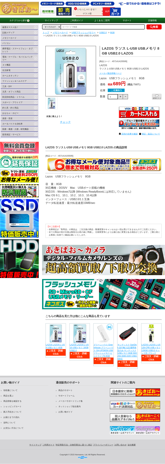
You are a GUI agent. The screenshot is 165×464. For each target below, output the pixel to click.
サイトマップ (51, 20)
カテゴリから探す (19, 20)
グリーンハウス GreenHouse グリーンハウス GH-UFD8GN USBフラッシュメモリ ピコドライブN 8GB (103, 350)
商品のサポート (65, 390)
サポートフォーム (66, 396)
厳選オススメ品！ (10, 27)
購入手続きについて (12, 412)
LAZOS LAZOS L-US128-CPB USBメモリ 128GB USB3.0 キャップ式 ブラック (150, 349)
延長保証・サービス (11, 134)
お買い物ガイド (65, 412)
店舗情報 (152, 20)
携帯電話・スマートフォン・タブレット (17, 50)
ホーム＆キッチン (10, 76)
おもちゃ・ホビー (10, 113)
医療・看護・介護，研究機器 (15, 129)
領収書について (10, 390)
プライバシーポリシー (103, 445)
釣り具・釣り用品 (10, 108)
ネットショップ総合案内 (69, 406)
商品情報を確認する (12, 401)
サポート (127, 20)
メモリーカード (9, 38)
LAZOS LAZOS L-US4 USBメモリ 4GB (55, 346)
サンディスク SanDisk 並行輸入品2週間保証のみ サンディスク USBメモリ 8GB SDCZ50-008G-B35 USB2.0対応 (127, 352)
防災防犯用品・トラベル (13, 97)
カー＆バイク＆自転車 (12, 124)
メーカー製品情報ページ (110, 73)
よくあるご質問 (102, 20)
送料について (9, 422)
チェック (65, 122)
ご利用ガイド (76, 20)
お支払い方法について (13, 428)
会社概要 (132, 445)
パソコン (6, 43)
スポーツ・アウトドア (12, 102)
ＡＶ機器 (6, 65)
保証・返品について (151, 134)
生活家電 (6, 70)
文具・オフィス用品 (11, 91)
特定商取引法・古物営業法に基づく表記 (74, 445)
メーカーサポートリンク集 (70, 401)
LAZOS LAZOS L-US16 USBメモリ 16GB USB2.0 (79, 348)
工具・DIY (7, 86)
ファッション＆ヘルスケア (14, 81)
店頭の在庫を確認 (129, 134)
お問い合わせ (120, 445)
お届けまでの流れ (11, 417)
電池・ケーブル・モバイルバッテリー (17, 58)
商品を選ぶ (8, 396)
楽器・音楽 (7, 118)
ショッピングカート (12, 406)
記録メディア (8, 32)
